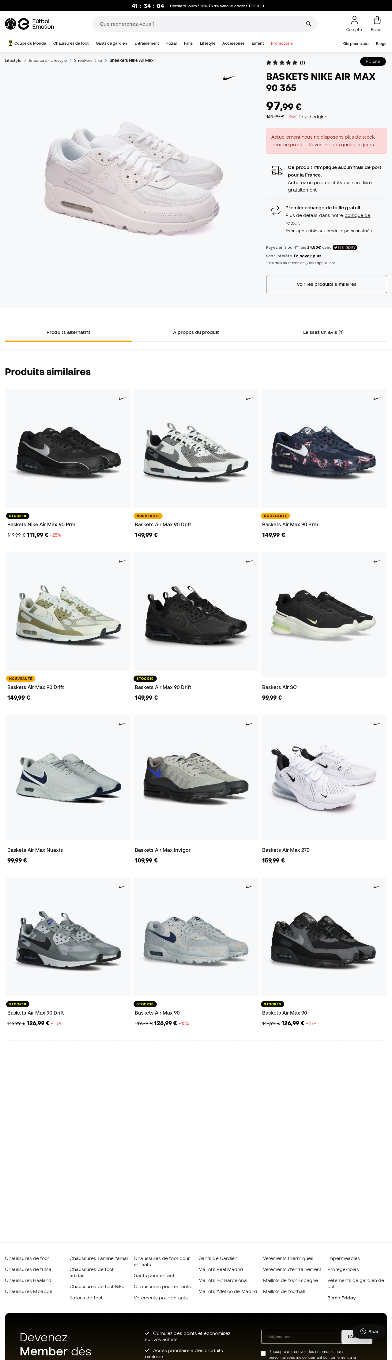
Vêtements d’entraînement (292, 1269)
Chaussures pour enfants (162, 1286)
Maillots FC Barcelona (222, 1280)
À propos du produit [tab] (196, 332)
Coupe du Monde (26, 43)
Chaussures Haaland (28, 1280)
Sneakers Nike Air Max (132, 60)
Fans (188, 43)
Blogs (381, 43)
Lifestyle (207, 43)
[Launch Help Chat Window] (369, 1332)
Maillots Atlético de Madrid (227, 1291)
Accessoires (233, 43)
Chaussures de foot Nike (97, 1286)
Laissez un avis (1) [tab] (323, 332)
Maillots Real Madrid (220, 1269)
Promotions (282, 43)
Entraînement (146, 43)
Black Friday (341, 1297)
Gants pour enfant (154, 1275)
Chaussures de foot (71, 43)
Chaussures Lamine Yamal (99, 1258)
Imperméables (343, 1258)
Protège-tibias (343, 1269)
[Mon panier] (377, 24)
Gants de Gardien (217, 1258)
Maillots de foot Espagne (290, 1280)
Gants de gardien (111, 43)
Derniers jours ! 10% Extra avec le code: (217, 6)
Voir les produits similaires (326, 284)
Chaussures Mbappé (28, 1291)
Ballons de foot (86, 1297)
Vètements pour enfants (161, 1297)
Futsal (171, 43)
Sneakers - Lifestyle (48, 60)
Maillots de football (284, 1291)
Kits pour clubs (355, 43)
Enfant (258, 43)
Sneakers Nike (88, 60)
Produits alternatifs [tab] (69, 332)
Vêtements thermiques (288, 1258)
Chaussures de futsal (29, 1269)
